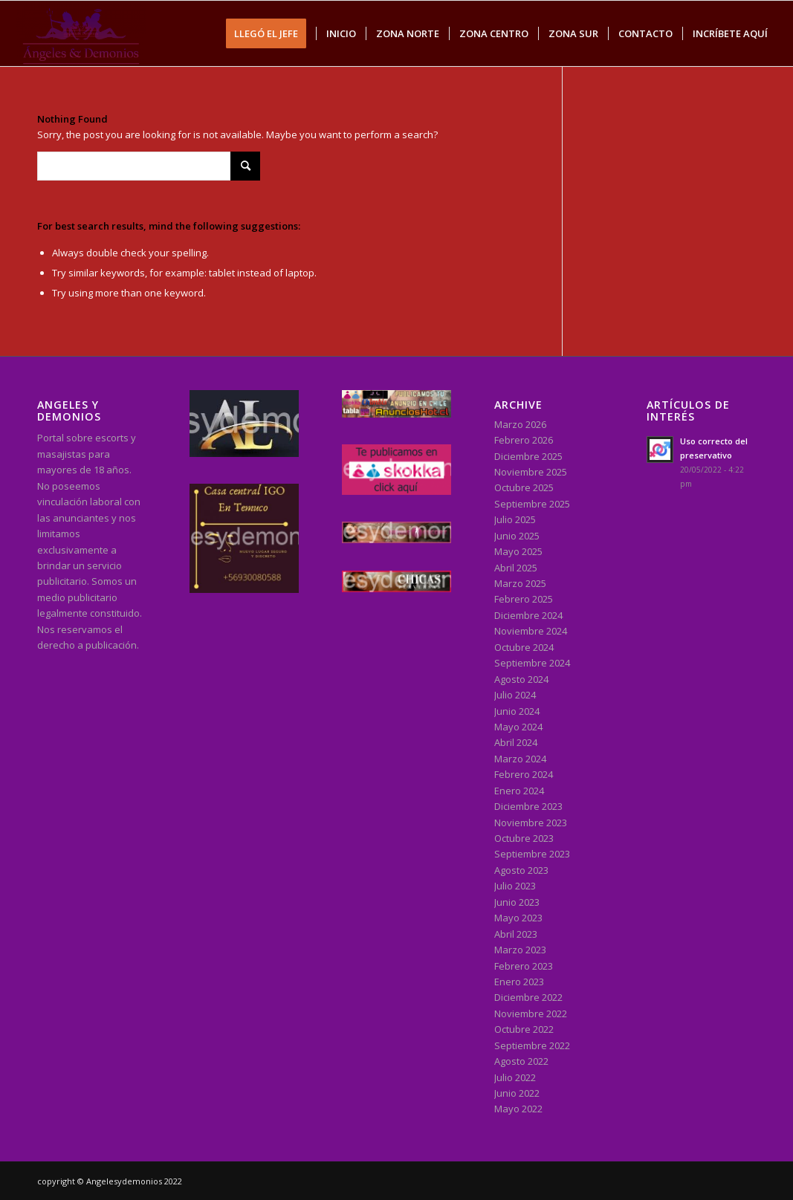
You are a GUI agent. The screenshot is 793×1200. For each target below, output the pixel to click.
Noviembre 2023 (530, 822)
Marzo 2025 (520, 583)
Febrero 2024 (523, 774)
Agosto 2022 (521, 1061)
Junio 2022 (517, 1093)
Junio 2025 (517, 535)
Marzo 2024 (520, 758)
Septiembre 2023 (532, 853)
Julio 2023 (515, 885)
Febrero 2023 (523, 966)
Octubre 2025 (524, 487)
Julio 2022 (515, 1077)
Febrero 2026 (523, 440)
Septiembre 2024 (532, 662)
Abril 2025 (515, 567)
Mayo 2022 (518, 1108)
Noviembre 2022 (530, 1013)
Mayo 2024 (518, 726)
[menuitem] (271, 33)
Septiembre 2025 (532, 503)
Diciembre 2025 (528, 456)
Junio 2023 (517, 902)
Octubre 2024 (524, 647)
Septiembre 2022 (532, 1045)
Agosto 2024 (521, 679)
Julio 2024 (515, 694)
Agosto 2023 (521, 870)
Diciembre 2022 (528, 997)
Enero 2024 (519, 790)
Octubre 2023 (524, 838)
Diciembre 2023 (528, 806)
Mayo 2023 (518, 917)
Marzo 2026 (520, 424)
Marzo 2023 (520, 949)
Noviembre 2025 (530, 472)
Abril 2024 (515, 742)
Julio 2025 (515, 519)
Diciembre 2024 (528, 615)
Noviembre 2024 (530, 631)
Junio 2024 (517, 711)
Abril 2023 (515, 934)
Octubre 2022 (524, 1029)
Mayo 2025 (518, 551)
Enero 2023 (519, 981)
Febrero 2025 (523, 599)
